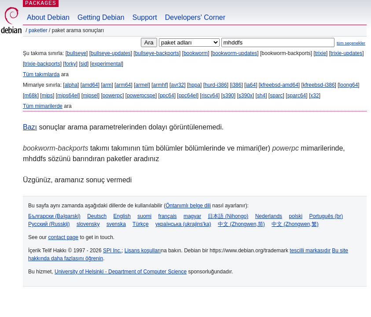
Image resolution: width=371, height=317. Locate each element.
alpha (71, 85)
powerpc (112, 95)
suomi (144, 216)
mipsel (90, 95)
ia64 (251, 85)
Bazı (30, 127)
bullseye (76, 53)
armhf (160, 85)
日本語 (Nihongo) (228, 216)
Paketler (38, 30)
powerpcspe (141, 95)
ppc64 (167, 95)
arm (107, 85)
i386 (236, 85)
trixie (320, 53)
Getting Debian (101, 17)
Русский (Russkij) (49, 224)
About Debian (48, 17)
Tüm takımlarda (41, 74)
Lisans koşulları (143, 250)
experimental (107, 64)
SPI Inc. (112, 250)
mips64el (67, 95)
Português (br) (326, 216)
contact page (63, 237)
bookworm (196, 53)
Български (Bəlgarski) (54, 216)
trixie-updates (346, 53)
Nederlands (268, 216)
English (122, 216)
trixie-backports (42, 64)
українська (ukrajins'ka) (183, 224)
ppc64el (188, 95)
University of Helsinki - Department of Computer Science (121, 272)
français (167, 216)
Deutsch (97, 216)
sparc (276, 95)
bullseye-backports (157, 53)
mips (47, 95)
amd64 (90, 85)
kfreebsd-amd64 (279, 85)
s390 (228, 95)
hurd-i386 (216, 85)
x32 (314, 95)
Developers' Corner (195, 17)
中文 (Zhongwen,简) (241, 224)
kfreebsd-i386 (319, 85)
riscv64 (210, 95)
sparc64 (296, 95)
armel (142, 85)
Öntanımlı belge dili (188, 206)
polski (295, 216)
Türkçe (140, 224)
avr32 (177, 85)
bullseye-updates (111, 53)
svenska (116, 224)
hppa (194, 85)
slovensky (88, 224)
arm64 (123, 85)
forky (70, 64)
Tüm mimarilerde (42, 106)
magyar (192, 216)
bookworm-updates (234, 53)
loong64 (348, 85)
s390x (246, 95)
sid (84, 64)
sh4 (261, 95)
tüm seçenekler (351, 43)
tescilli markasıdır (310, 250)
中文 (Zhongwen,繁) (295, 224)
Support (144, 17)
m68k (30, 95)
